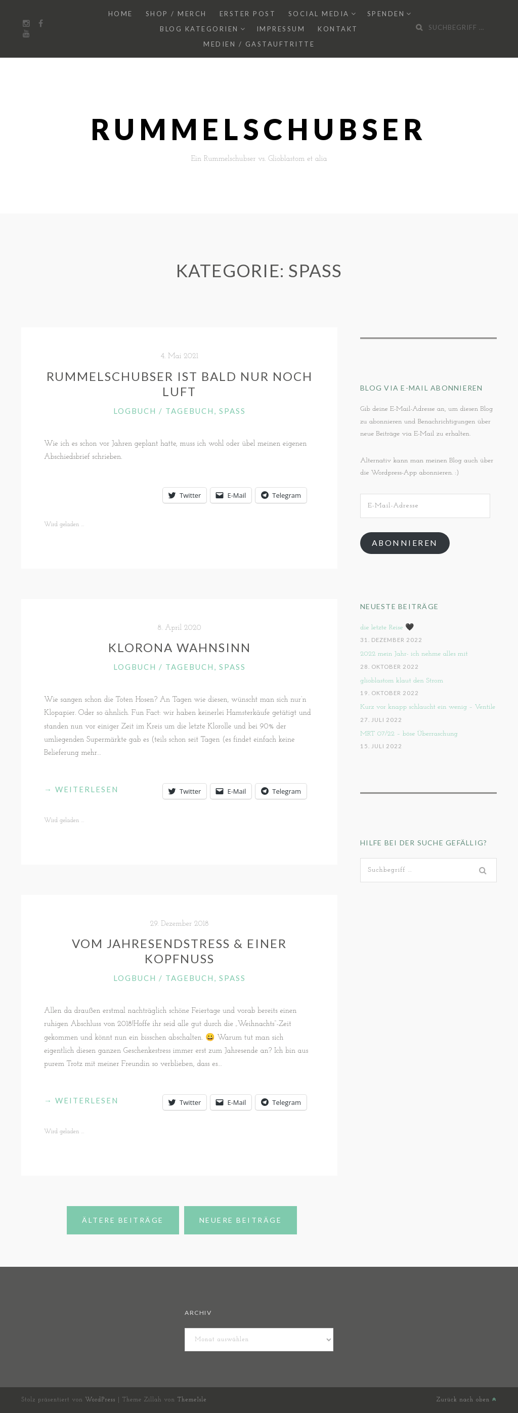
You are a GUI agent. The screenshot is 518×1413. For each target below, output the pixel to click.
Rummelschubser (259, 129)
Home (120, 14)
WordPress (100, 1400)
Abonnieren (405, 542)
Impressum (281, 29)
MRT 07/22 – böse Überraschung (409, 734)
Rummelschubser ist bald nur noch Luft (180, 384)
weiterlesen (81, 789)
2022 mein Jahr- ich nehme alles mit (414, 654)
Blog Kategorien (199, 29)
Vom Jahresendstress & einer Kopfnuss (179, 951)
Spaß (232, 410)
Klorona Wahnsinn (179, 647)
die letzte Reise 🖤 (387, 627)
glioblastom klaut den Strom (401, 680)
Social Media (319, 14)
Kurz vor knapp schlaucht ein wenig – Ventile (427, 707)
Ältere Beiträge (123, 1220)
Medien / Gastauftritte (259, 44)
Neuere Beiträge (240, 1220)
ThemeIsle (191, 1400)
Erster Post (248, 14)
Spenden (386, 14)
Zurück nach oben (467, 1400)
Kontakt (338, 29)
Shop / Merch (176, 14)
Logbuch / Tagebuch (163, 410)
